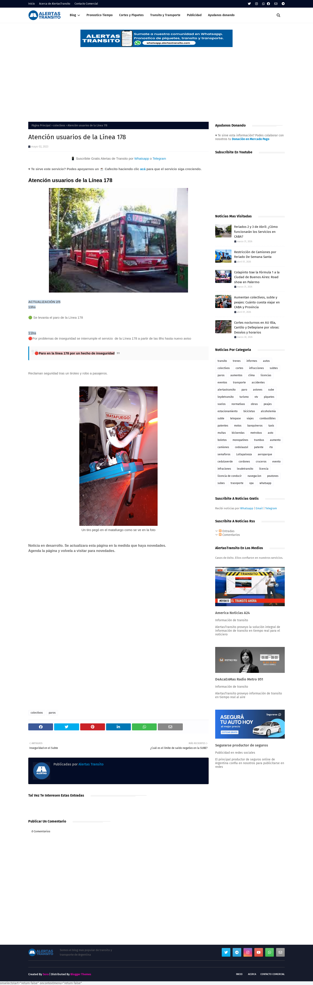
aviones (257, 389)
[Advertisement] (156, 80)
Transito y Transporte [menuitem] (165, 15)
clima (251, 375)
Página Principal (41, 125)
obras (254, 404)
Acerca (252, 974)
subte (221, 418)
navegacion (254, 475)
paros (52, 712)
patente (258, 447)
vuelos (222, 404)
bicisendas (238, 432)
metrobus (256, 432)
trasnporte (237, 483)
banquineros (255, 425)
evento (276, 461)
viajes (250, 418)
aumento (275, 440)
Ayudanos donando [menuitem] (221, 15)
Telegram (159, 158)
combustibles (268, 418)
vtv (256, 396)
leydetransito (226, 396)
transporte (239, 382)
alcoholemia (268, 411)
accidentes (258, 382)
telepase (235, 418)
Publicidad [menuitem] (194, 15)
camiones (223, 447)
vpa (251, 483)
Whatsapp (141, 158)
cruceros (261, 461)
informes (251, 360)
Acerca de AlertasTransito (54, 3)
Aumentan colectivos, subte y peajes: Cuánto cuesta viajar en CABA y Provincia (257, 302)
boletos (222, 440)
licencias (266, 375)
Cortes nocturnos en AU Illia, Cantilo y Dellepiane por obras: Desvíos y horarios (256, 327)
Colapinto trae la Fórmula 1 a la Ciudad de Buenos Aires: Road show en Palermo (257, 277)
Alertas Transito (90, 764)
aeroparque (265, 454)
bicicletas (249, 411)
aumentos (236, 375)
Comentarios (229, 535)
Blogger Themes (80, 974)
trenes (237, 360)
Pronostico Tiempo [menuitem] (100, 15)
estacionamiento (228, 411)
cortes (239, 368)
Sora (46, 974)
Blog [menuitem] (73, 15)
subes (221, 483)
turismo (244, 396)
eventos (222, 382)
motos (237, 425)
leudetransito (245, 468)
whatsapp (265, 483)
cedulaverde (225, 461)
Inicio (31, 3)
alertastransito (227, 389)
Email (259, 508)
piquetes (269, 396)
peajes (268, 404)
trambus (259, 440)
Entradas (227, 531)
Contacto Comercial (86, 3)
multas (222, 432)
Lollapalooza (244, 454)
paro (244, 389)
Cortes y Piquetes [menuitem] (131, 15)
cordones (244, 461)
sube (271, 389)
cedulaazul (241, 447)
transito (222, 360)
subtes (274, 368)
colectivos (59, 125)
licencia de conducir (230, 475)
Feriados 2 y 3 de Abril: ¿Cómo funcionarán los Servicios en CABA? (256, 232)
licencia (263, 468)
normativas (238, 404)
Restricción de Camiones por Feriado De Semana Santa (255, 254)
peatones (272, 475)
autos (266, 360)
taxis (271, 425)
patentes (223, 425)
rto (271, 447)
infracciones (256, 368)
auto (270, 432)
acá (142, 169)
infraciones (224, 468)
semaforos (224, 454)
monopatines (240, 440)
